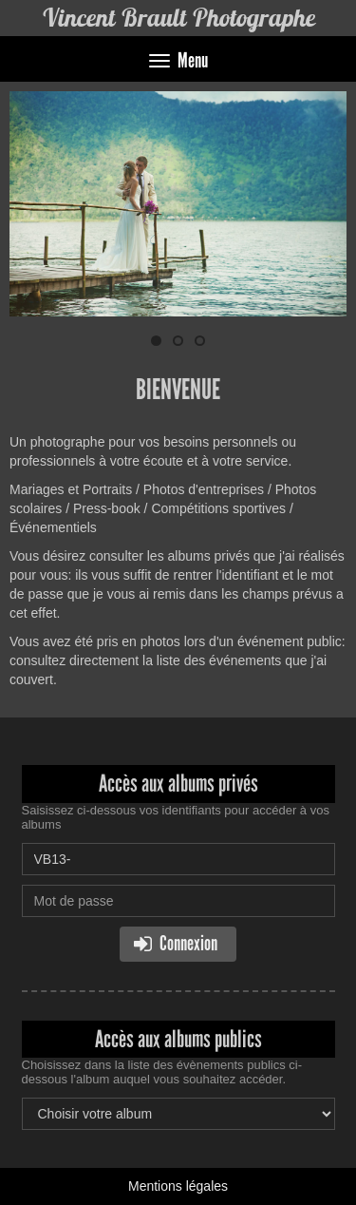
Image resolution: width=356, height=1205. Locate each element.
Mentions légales (178, 1186)
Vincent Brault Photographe (178, 17)
